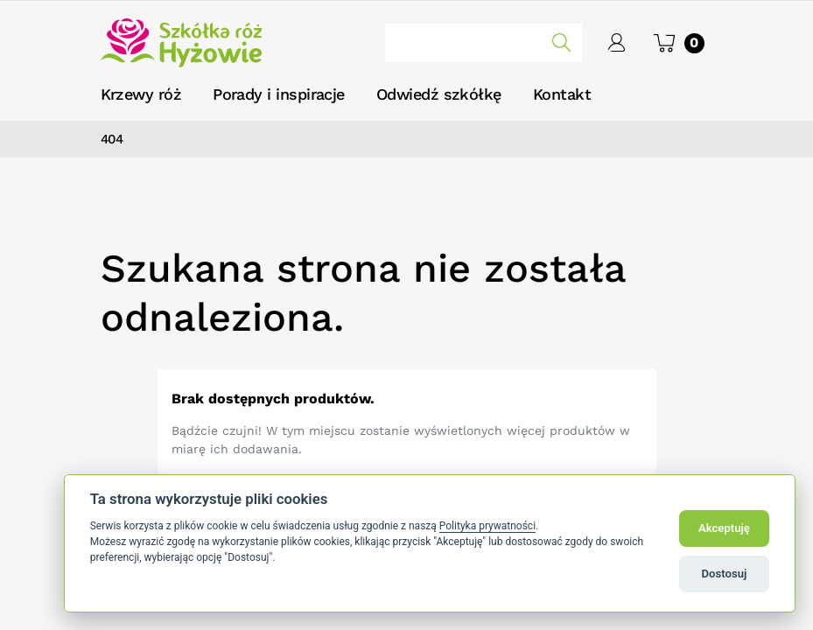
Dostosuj (724, 573)
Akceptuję (724, 528)
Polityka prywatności (487, 526)
